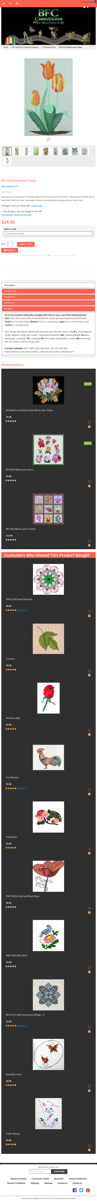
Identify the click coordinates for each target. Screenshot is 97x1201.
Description (9, 285)
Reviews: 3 (22, 610)
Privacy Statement (78, 1178)
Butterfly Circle (14, 1074)
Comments (9, 296)
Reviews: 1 (22, 788)
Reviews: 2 (22, 1025)
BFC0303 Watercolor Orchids (21, 529)
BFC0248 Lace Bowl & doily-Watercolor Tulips (29, 410)
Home (5, 47)
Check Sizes (36, 205)
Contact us (62, 1183)
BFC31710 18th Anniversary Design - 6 (25, 1015)
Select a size (10, 229)
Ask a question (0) (10, 186)
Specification (10, 291)
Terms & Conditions (16, 1183)
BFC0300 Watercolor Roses (19, 469)
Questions (9, 302)
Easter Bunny (13, 1133)
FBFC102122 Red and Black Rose (22, 896)
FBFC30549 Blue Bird (16, 955)
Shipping (35, 1183)
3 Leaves (10, 659)
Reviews (8, 308)
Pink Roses (11, 837)
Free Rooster (12, 777)
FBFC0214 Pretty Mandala (19, 599)
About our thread (18, 1178)
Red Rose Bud (13, 718)
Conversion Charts (40, 1178)
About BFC (59, 1178)
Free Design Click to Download (16, 214)
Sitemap (48, 1183)
